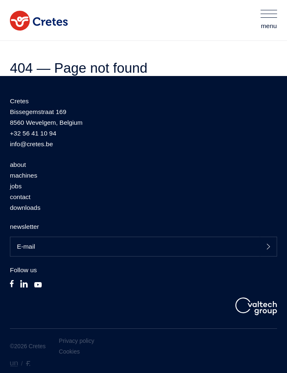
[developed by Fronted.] (28, 363)
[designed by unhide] (14, 363)
